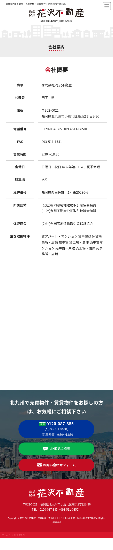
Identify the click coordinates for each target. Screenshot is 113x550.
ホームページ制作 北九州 (13, 534)
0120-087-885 (60, 423)
